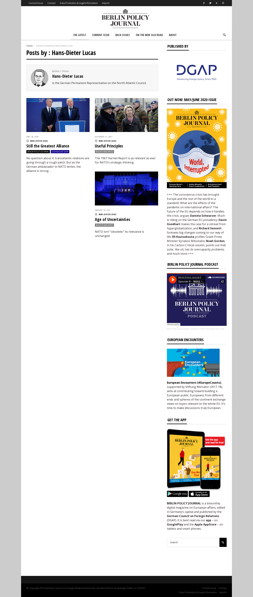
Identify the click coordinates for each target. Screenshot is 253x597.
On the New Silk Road (149, 35)
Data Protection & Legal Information (79, 3)
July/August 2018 (60, 151)
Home (30, 45)
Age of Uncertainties (112, 219)
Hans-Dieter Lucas (67, 76)
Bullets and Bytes (104, 151)
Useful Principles (109, 146)
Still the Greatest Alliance (47, 146)
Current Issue (36, 3)
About (173, 35)
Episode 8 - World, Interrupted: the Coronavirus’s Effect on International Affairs (221, 329)
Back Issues (122, 35)
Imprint (105, 3)
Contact (51, 3)
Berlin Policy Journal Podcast (178, 329)
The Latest (79, 35)
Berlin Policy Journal (38, 151)
